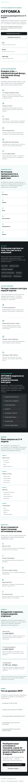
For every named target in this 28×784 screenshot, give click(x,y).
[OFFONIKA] (5, 2)
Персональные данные (12, 781)
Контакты (3, 781)
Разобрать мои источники (13, 33)
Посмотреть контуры (14, 37)
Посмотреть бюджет (14, 768)
